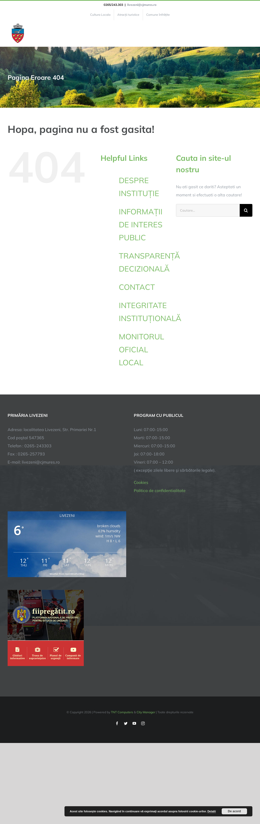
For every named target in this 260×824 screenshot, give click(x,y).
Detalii (211, 811)
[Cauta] (246, 210)
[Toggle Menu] (249, 33)
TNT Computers (122, 712)
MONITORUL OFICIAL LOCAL (141, 349)
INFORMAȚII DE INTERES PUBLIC (140, 224)
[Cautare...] (208, 210)
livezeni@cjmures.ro (141, 5)
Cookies (141, 482)
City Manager (146, 712)
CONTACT (137, 287)
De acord (234, 811)
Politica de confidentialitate (160, 490)
